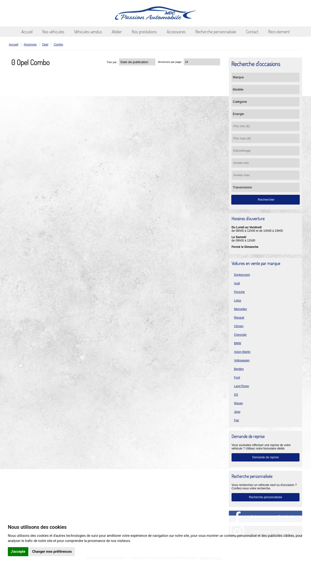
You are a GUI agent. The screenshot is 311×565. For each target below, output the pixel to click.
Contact (252, 31)
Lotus (237, 300)
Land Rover (241, 386)
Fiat (236, 420)
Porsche (239, 292)
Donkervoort (242, 275)
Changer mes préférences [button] (52, 551)
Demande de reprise (265, 457)
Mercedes (240, 309)
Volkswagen (242, 360)
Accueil (27, 31)
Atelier (117, 31)
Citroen (239, 326)
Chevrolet (240, 334)
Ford (237, 377)
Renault (239, 317)
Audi (237, 283)
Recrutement (279, 31)
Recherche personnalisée (215, 31)
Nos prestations (144, 31)
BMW (237, 343)
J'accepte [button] (18, 551)
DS (236, 394)
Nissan (238, 403)
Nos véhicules (53, 31)
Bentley (239, 369)
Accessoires (176, 31)
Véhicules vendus (88, 31)
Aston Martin (242, 352)
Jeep (237, 412)
